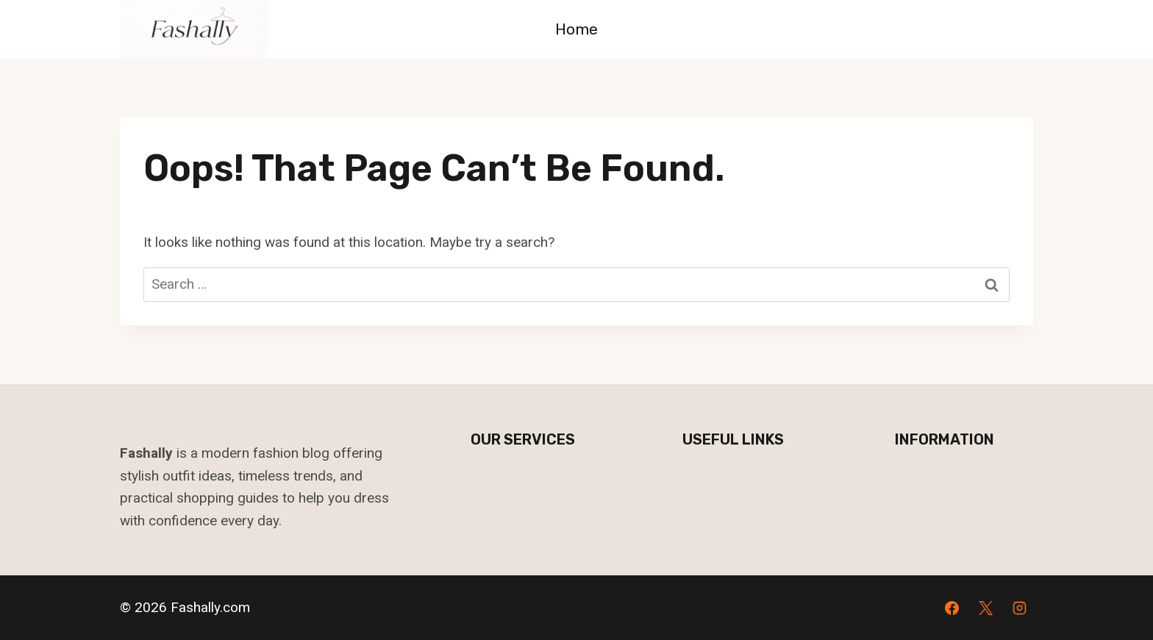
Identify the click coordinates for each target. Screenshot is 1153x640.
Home (576, 29)
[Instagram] (1019, 608)
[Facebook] (952, 608)
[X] (985, 608)
